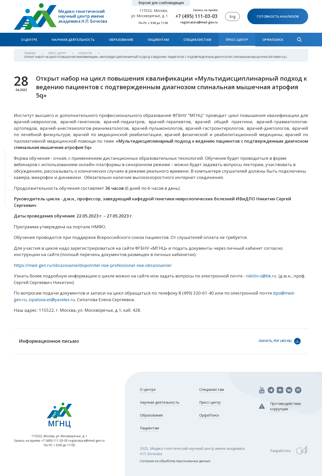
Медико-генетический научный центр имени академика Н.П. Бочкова (82, 16)
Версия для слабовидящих (161, 2)
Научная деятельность (73, 39)
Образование (121, 39)
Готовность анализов (278, 16)
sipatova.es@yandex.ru (52, 299)
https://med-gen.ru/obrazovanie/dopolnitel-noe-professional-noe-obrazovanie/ (93, 265)
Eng (232, 16)
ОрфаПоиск (272, 39)
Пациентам (158, 39)
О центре (29, 39)
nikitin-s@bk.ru (261, 276)
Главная (30, 53)
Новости (85, 53)
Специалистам (197, 39)
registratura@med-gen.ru (199, 22)
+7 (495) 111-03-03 (196, 16)
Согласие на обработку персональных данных (175, 461)
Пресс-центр (237, 39)
